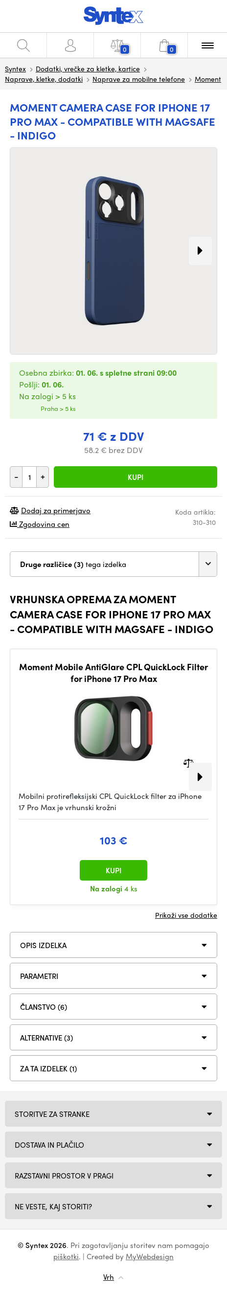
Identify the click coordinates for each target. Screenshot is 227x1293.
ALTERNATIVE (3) (46, 1037)
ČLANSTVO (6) (43, 1006)
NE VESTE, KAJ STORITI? (53, 1206)
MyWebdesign (150, 1256)
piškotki (66, 1256)
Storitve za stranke (52, 1114)
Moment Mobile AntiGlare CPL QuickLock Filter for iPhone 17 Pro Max (113, 672)
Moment (208, 79)
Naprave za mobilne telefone (138, 79)
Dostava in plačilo (49, 1144)
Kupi (135, 477)
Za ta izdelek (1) (48, 1068)
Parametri (39, 976)
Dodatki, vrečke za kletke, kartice (88, 68)
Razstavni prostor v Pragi (64, 1175)
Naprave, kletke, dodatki (44, 79)
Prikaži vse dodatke (186, 915)
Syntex (15, 68)
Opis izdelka (43, 945)
